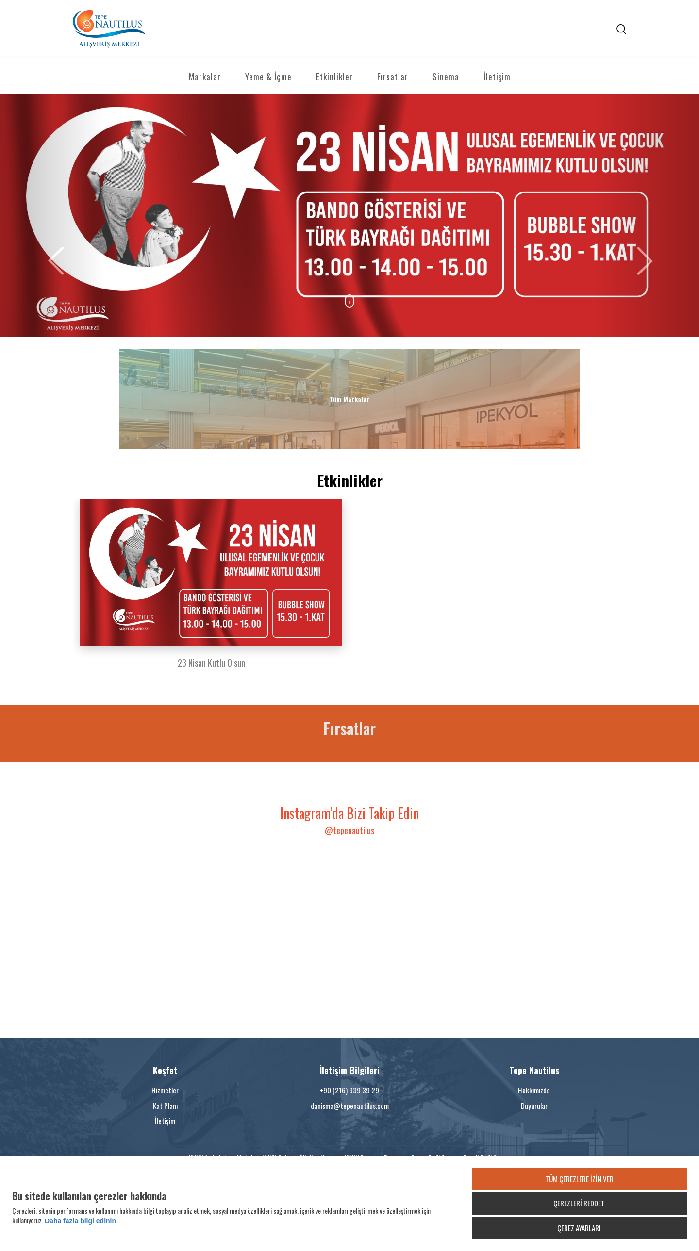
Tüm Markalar (349, 399)
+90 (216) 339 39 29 (349, 1090)
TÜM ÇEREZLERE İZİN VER (579, 1178)
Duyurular (534, 1105)
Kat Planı (165, 1105)
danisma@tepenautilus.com (350, 1105)
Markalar (205, 76)
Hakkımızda (534, 1090)
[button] (52, 215)
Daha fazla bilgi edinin (80, 1221)
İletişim (497, 76)
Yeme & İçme (268, 76)
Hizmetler (165, 1090)
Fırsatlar (392, 76)
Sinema (446, 76)
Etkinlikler (334, 76)
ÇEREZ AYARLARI (579, 1227)
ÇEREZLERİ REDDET (579, 1203)
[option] (211, 589)
